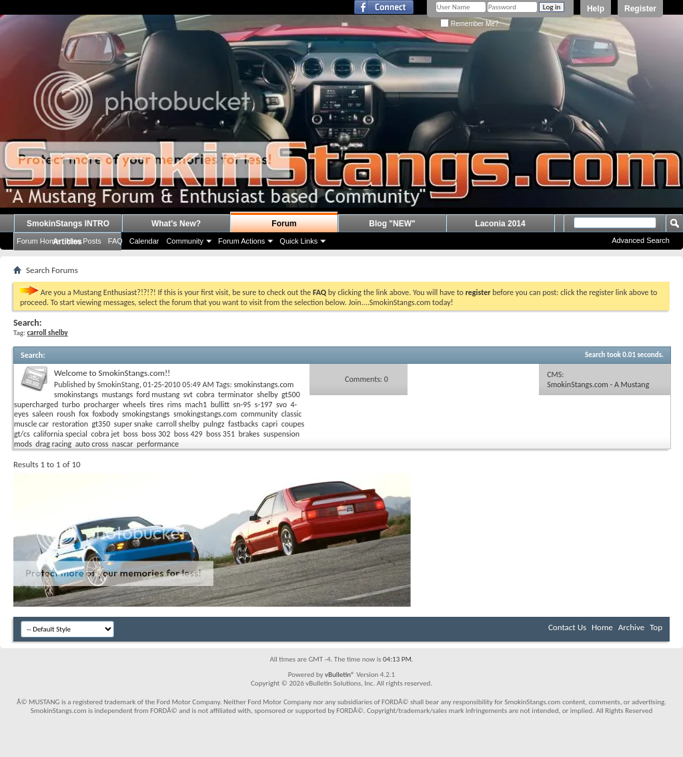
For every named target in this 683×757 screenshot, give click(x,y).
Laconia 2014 (500, 223)
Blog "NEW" (392, 223)
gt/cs (22, 434)
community (259, 414)
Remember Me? (469, 23)
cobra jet (105, 434)
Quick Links (298, 241)
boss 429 (188, 434)
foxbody (105, 414)
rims (174, 404)
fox (84, 414)
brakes (249, 434)
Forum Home (38, 241)
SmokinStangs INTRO (68, 223)
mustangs (117, 394)
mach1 (196, 404)
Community (184, 241)
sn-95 (242, 404)
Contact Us (567, 627)
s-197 (264, 404)
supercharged (36, 404)
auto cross (92, 444)
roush (66, 414)
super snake (133, 424)
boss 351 (220, 434)
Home (602, 627)
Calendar (144, 241)
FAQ (115, 241)
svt (188, 394)
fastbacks (243, 424)
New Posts (83, 241)
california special (60, 434)
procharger (101, 404)
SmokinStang (118, 384)
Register (640, 8)
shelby (267, 394)
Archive (631, 627)
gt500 (290, 394)
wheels (134, 404)
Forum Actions (241, 241)
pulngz (213, 424)
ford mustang (158, 394)
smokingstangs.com (205, 414)
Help (595, 8)
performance (158, 444)
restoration (70, 424)
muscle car (31, 424)
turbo (71, 404)
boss (130, 434)
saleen (42, 414)
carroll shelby (177, 424)
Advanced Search (641, 240)
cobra (205, 394)
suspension (281, 434)
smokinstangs (76, 394)
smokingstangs (146, 414)
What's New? (176, 223)
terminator (235, 394)
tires (156, 404)
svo (281, 404)
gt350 (101, 424)
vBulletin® (340, 674)
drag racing (53, 444)
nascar (122, 444)
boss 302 (155, 434)
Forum (283, 223)
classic (291, 414)
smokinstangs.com (263, 384)
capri (269, 424)
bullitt (220, 404)
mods (23, 444)
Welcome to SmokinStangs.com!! (112, 373)
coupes (293, 424)
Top (656, 627)
